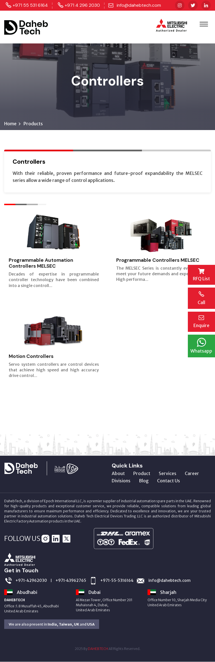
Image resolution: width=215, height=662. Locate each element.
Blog (144, 481)
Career (192, 473)
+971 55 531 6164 (30, 5)
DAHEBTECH (98, 649)
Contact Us (168, 481)
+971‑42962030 (31, 580)
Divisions (121, 481)
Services (167, 473)
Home (10, 124)
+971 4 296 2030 (82, 5)
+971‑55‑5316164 (116, 580)
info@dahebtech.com (139, 5)
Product (141, 473)
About (118, 473)
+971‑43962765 (71, 580)
